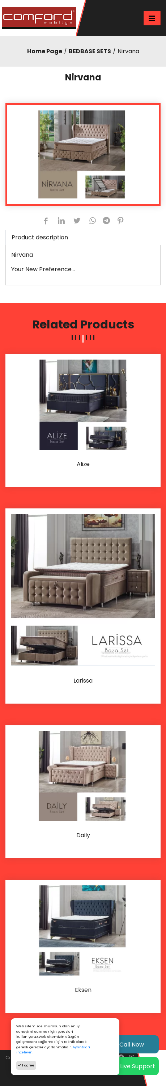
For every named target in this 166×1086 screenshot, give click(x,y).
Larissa (83, 681)
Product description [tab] (40, 237)
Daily (83, 835)
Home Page (44, 51)
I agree (26, 1065)
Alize (83, 464)
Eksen (83, 990)
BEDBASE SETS (90, 51)
